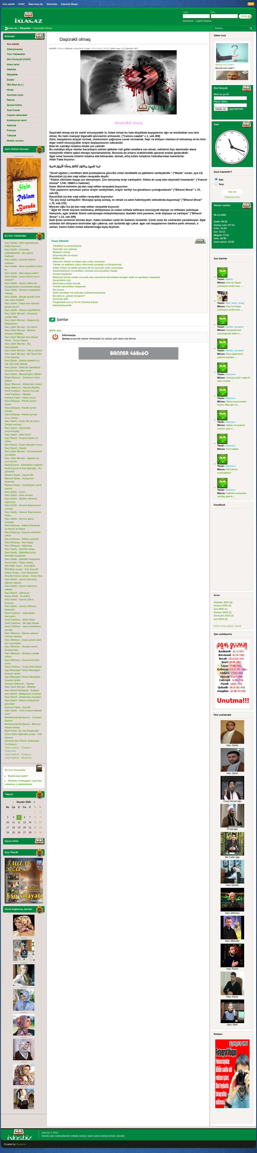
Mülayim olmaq (61, 252)
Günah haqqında (62, 274)
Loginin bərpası (203, 21)
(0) (123, 48)
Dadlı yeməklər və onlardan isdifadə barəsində (79, 292)
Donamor (21, 1144)
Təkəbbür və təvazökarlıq (67, 246)
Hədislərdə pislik (62, 305)
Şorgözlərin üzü (62, 280)
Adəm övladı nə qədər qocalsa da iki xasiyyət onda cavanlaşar (88, 267)
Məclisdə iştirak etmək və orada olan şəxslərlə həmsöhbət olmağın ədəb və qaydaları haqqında (106, 277)
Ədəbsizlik (58, 258)
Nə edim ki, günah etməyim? (69, 296)
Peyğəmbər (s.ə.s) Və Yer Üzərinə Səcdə (75, 302)
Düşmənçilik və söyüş (65, 255)
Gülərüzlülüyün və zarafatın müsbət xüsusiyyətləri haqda (85, 270)
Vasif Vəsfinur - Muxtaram (18, 757)
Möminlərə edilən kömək (66, 283)
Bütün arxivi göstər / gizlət (227, 626)
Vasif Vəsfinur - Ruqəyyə (18, 754)
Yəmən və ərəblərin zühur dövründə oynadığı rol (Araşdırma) (87, 264)
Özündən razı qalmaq (65, 249)
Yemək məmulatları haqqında (69, 286)
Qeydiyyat (188, 21)
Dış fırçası (58, 289)
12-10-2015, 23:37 (100, 48)
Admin (60, 48)
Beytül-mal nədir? (224, 64)
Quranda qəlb (60, 299)
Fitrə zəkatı (232, 449)
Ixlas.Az (46, 1132)
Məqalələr (79, 48)
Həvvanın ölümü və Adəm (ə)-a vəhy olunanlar (79, 261)
